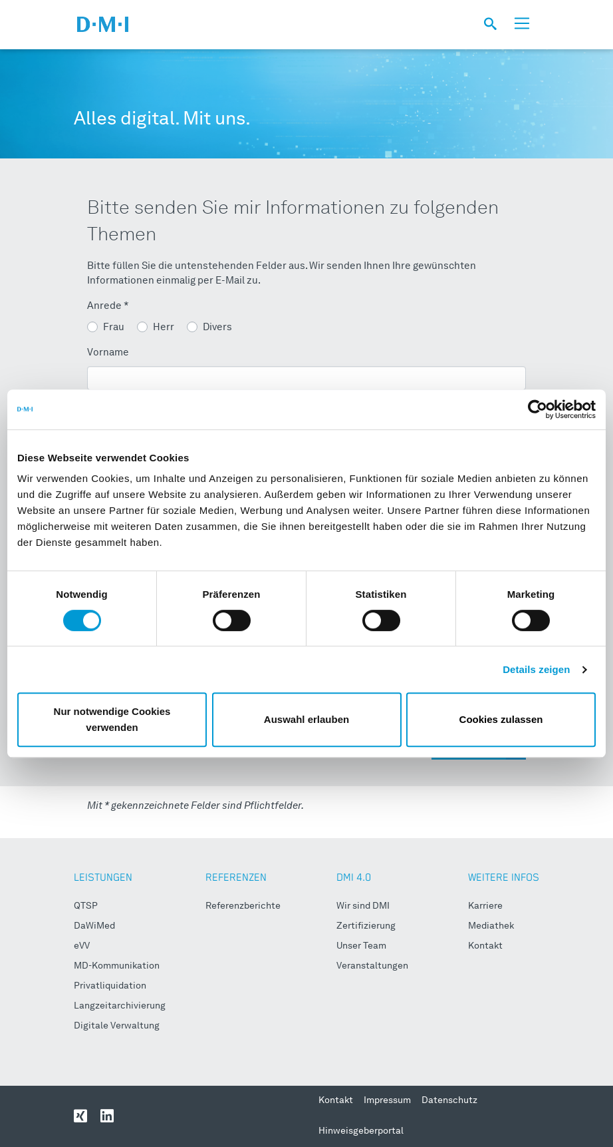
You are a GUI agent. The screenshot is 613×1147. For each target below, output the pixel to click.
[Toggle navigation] (522, 24)
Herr (163, 328)
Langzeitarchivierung (120, 1006)
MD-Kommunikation (117, 966)
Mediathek (491, 926)
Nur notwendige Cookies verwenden (112, 719)
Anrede (108, 307)
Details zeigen (536, 669)
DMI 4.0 (353, 877)
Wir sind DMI (363, 906)
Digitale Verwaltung (117, 1026)
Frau (113, 328)
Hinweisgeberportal (361, 1131)
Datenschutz (449, 1100)
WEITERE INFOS (503, 877)
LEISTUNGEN (103, 877)
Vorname (108, 353)
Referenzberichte (243, 906)
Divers (217, 328)
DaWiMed (94, 926)
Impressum (387, 1100)
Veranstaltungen (372, 966)
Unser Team (361, 946)
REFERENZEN (236, 877)
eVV (82, 946)
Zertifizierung (366, 926)
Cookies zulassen (501, 719)
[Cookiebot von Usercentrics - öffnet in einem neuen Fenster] (537, 409)
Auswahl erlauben (306, 719)
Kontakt (485, 946)
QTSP (86, 906)
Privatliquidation (110, 986)
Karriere (485, 906)
